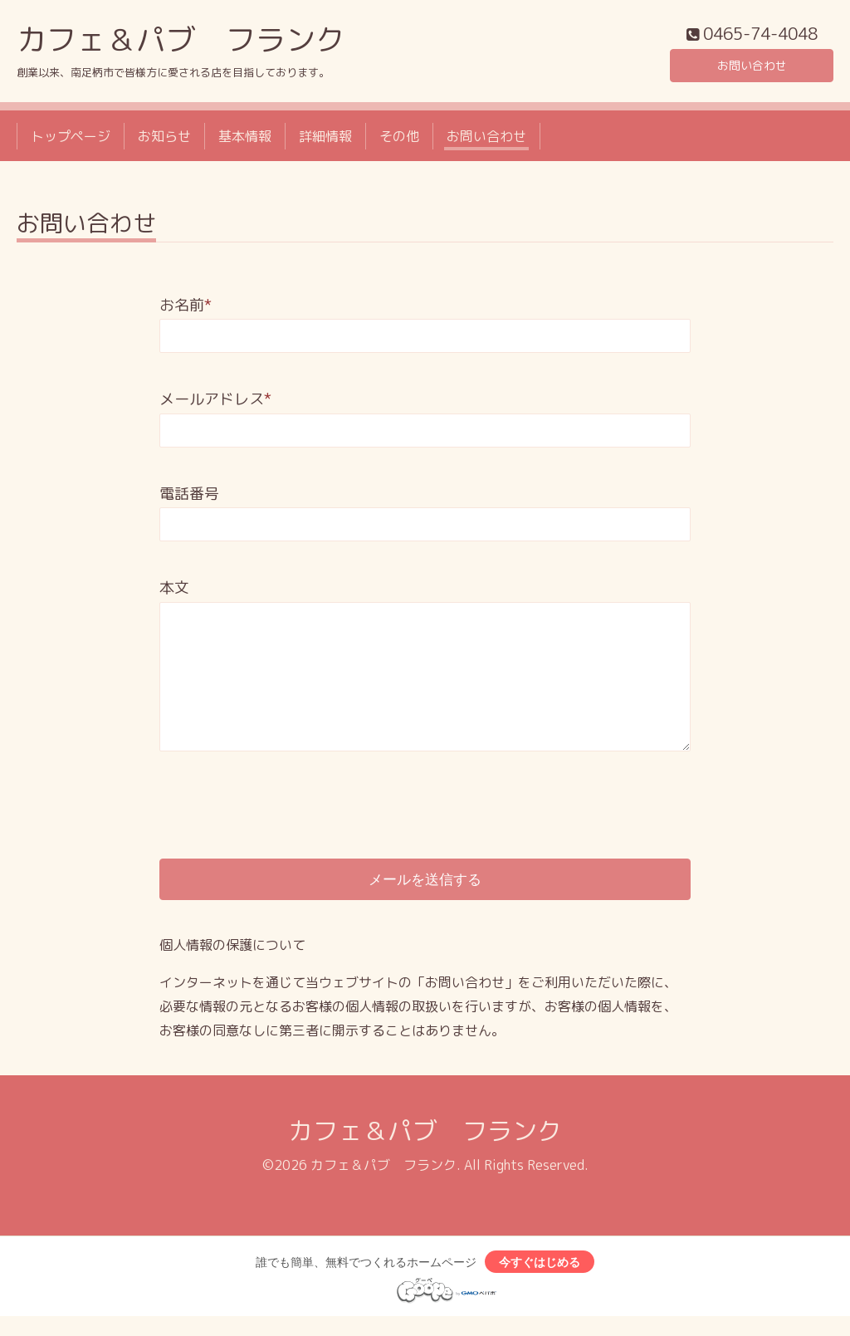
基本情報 (244, 139)
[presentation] (285, 794)
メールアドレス (215, 403)
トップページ (70, 139)
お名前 (185, 309)
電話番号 (189, 497)
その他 (399, 139)
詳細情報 (325, 139)
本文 (174, 591)
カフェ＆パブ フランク (181, 43)
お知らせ (164, 139)
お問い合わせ (752, 66)
